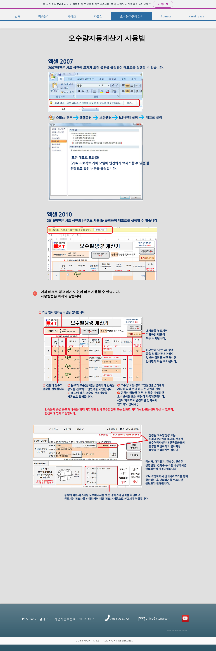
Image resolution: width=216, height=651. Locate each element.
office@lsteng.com (158, 618)
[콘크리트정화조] (185, 618)
